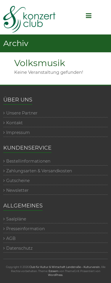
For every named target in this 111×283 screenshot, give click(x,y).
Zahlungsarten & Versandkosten (39, 171)
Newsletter (17, 190)
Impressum (18, 132)
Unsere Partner (22, 113)
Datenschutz (19, 248)
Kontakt (14, 122)
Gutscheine (18, 180)
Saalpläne (16, 219)
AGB (11, 238)
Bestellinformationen (28, 161)
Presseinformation (25, 228)
